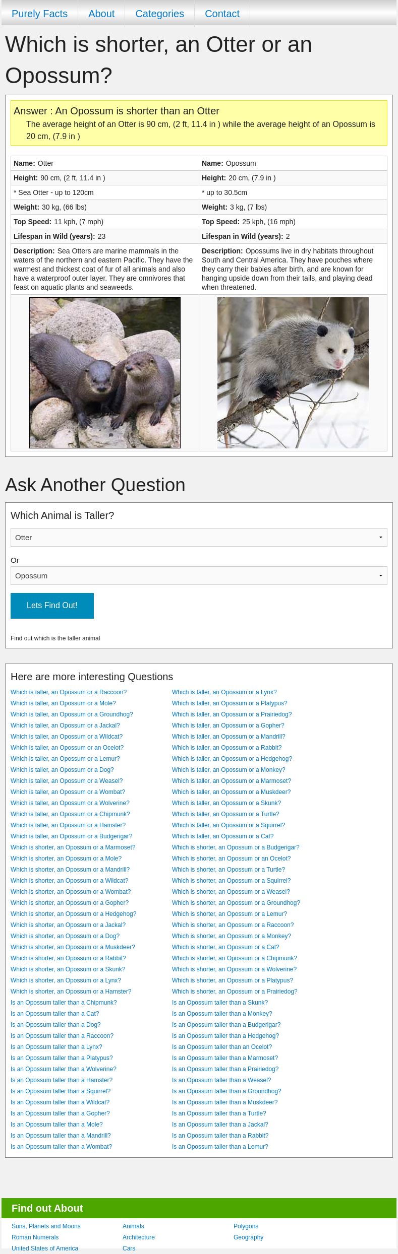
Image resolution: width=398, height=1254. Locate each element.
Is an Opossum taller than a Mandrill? (61, 1135)
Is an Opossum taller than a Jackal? (220, 1124)
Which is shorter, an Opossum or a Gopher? (70, 902)
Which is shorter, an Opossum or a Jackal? (68, 925)
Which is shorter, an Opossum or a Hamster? (71, 991)
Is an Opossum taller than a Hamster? (61, 1080)
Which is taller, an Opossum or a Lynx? (224, 692)
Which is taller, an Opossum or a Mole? (63, 703)
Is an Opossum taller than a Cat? (55, 1013)
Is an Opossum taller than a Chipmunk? (64, 1002)
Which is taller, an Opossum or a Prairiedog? (232, 714)
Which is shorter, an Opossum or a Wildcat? (69, 880)
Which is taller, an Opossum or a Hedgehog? (232, 758)
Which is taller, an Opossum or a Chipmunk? (70, 814)
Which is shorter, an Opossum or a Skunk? (68, 969)
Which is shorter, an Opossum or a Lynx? (66, 980)
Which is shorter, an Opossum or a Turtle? (228, 869)
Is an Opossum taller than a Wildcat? (60, 1102)
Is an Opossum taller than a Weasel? (221, 1080)
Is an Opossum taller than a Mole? (57, 1124)
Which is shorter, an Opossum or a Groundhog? (236, 902)
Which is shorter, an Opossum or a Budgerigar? (236, 847)
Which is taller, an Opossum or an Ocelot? (67, 747)
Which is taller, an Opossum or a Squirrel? (228, 825)
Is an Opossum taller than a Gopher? (60, 1113)
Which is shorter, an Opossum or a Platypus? (232, 980)
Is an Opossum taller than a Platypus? (62, 1058)
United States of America (45, 1248)
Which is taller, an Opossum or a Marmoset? (231, 780)
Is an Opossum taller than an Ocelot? (222, 1046)
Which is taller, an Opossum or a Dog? (62, 769)
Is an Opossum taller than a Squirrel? (60, 1091)
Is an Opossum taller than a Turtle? (219, 1113)
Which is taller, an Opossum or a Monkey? (229, 769)
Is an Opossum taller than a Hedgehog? (225, 1035)
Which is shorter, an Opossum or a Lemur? (229, 913)
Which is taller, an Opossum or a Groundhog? (72, 714)
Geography (248, 1237)
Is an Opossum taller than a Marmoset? (225, 1058)
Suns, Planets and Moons (46, 1226)
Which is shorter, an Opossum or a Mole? (66, 858)
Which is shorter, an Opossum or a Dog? (65, 936)
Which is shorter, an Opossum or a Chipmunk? (234, 958)
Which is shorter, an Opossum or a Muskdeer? (73, 947)
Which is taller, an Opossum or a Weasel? (67, 780)
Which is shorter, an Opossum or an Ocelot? (231, 858)
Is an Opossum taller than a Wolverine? (64, 1069)
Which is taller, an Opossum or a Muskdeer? (231, 792)
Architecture (139, 1237)
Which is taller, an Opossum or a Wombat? (68, 792)
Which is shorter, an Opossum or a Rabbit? (68, 958)
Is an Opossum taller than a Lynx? (56, 1046)
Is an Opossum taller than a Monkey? (222, 1013)
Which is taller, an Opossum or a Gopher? (228, 725)
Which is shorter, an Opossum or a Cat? (225, 947)
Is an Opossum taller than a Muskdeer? (224, 1102)
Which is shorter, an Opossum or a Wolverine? (234, 969)
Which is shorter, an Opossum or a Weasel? (231, 891)
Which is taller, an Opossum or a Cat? (222, 836)
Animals (133, 1226)
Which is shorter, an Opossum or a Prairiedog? (235, 991)
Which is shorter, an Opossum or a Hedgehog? (73, 913)
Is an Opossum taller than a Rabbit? (220, 1135)
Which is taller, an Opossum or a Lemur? (65, 758)
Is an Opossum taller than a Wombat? (61, 1146)
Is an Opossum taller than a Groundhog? (226, 1091)
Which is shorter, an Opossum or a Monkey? (231, 936)
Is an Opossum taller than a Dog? (56, 1024)
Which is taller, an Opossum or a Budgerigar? (71, 836)
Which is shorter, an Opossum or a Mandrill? (70, 869)
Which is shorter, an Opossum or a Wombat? (71, 891)
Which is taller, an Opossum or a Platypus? (230, 703)
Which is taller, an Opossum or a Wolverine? (70, 803)
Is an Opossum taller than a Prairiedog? (225, 1069)
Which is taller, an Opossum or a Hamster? (68, 825)
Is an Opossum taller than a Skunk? (220, 1002)
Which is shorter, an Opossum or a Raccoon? (233, 925)
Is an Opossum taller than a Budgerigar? (226, 1024)
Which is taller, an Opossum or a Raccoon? (69, 692)
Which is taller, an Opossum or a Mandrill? (229, 736)
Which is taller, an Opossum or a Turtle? (225, 814)
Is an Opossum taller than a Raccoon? (62, 1035)
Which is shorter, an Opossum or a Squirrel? (231, 880)
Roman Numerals (35, 1237)
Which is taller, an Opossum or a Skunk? (226, 803)
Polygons (246, 1226)
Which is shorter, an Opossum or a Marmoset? (73, 847)
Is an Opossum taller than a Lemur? (220, 1146)
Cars (129, 1248)
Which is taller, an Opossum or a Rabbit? (226, 747)
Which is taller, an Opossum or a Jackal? (65, 725)
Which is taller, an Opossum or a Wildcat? (67, 736)
